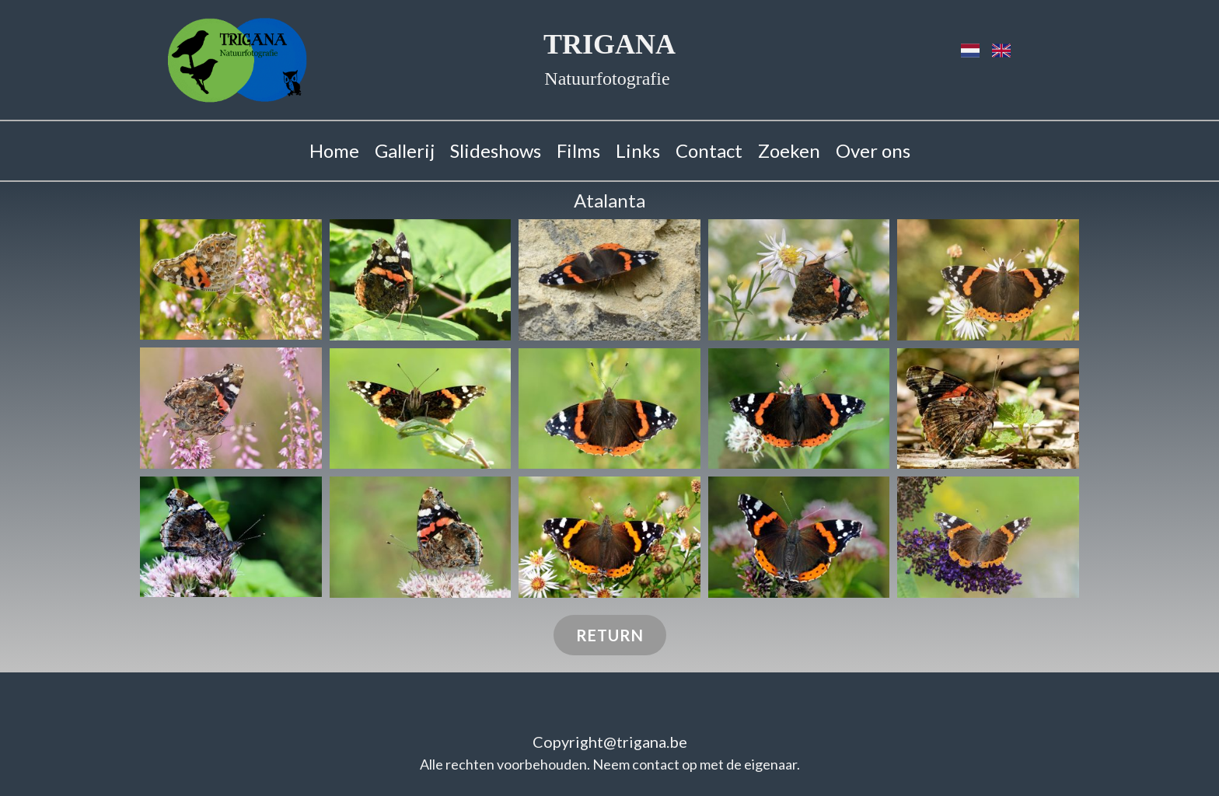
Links (638, 150)
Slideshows (495, 150)
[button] (231, 279)
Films (578, 150)
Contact (709, 150)
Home (334, 150)
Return (610, 635)
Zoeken (789, 150)
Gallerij (405, 150)
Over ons (873, 150)
